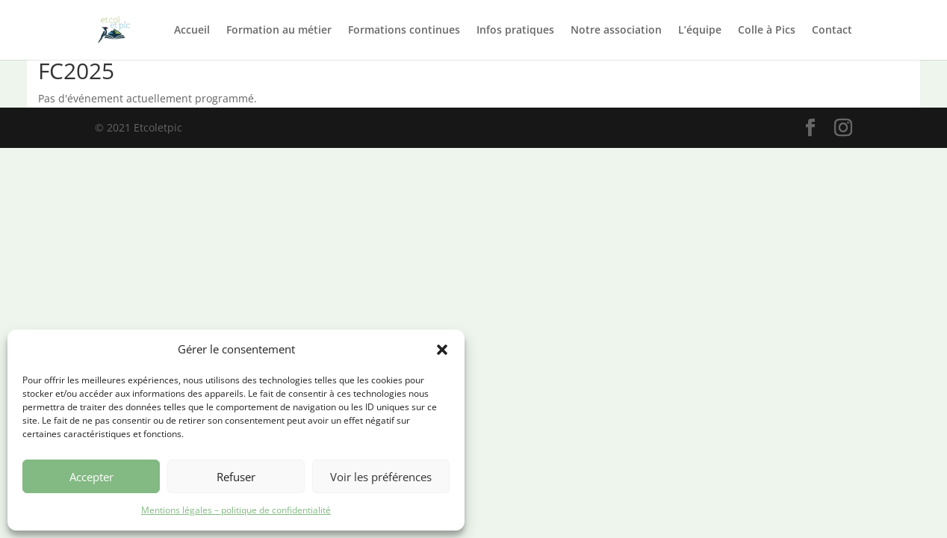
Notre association (616, 31)
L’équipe (699, 31)
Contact (832, 31)
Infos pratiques (515, 31)
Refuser (236, 476)
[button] (442, 349)
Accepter (91, 476)
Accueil (192, 31)
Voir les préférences (381, 476)
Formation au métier (279, 31)
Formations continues (404, 31)
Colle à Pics (766, 31)
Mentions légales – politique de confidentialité (236, 510)
